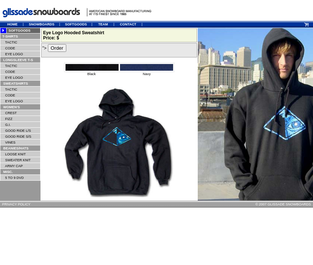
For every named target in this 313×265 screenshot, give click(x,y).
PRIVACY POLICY (16, 204)
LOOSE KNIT (13, 154)
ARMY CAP (11, 166)
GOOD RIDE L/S (15, 130)
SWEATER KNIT (15, 160)
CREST (8, 113)
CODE (7, 48)
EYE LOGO (11, 54)
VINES (7, 142)
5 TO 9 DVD (12, 178)
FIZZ (6, 119)
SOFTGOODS (76, 24)
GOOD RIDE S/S (15, 136)
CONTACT (128, 24)
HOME (12, 24)
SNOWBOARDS (41, 24)
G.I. (5, 125)
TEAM (103, 24)
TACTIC (9, 42)
